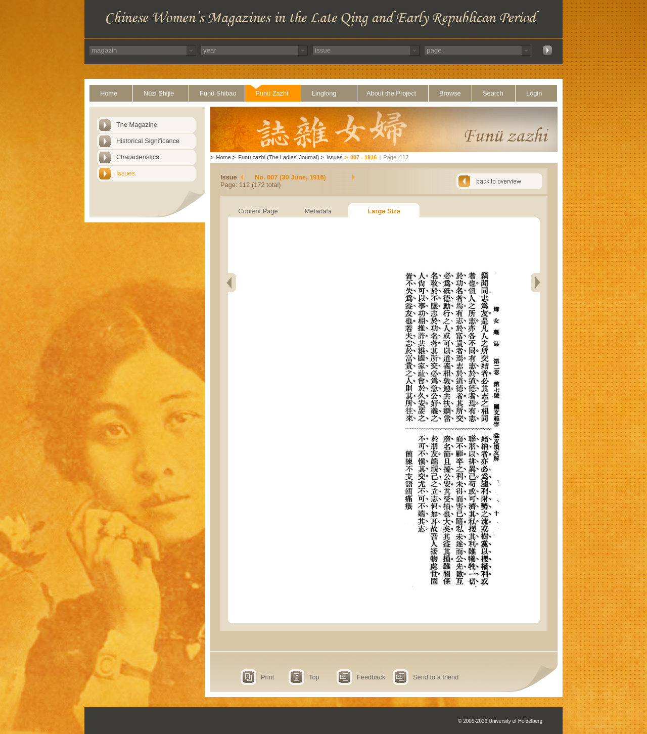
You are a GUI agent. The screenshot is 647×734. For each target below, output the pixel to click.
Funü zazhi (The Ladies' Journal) (278, 157)
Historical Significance (147, 141)
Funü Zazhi (272, 93)
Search (493, 93)
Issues (125, 173)
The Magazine (136, 124)
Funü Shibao (218, 93)
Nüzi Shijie (159, 93)
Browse (450, 93)
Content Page (258, 211)
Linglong (324, 93)
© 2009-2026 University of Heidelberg (500, 721)
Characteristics (137, 157)
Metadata (318, 211)
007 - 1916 (363, 157)
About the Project (391, 93)
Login (534, 93)
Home (108, 93)
